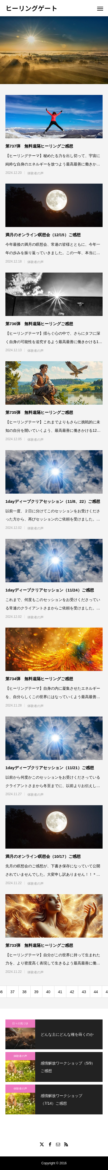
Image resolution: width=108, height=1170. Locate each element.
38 (24, 992)
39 (36, 992)
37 (12, 992)
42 (72, 992)
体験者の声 (35, 173)
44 (96, 992)
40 (48, 992)
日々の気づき (20, 1023)
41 (60, 992)
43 (84, 992)
